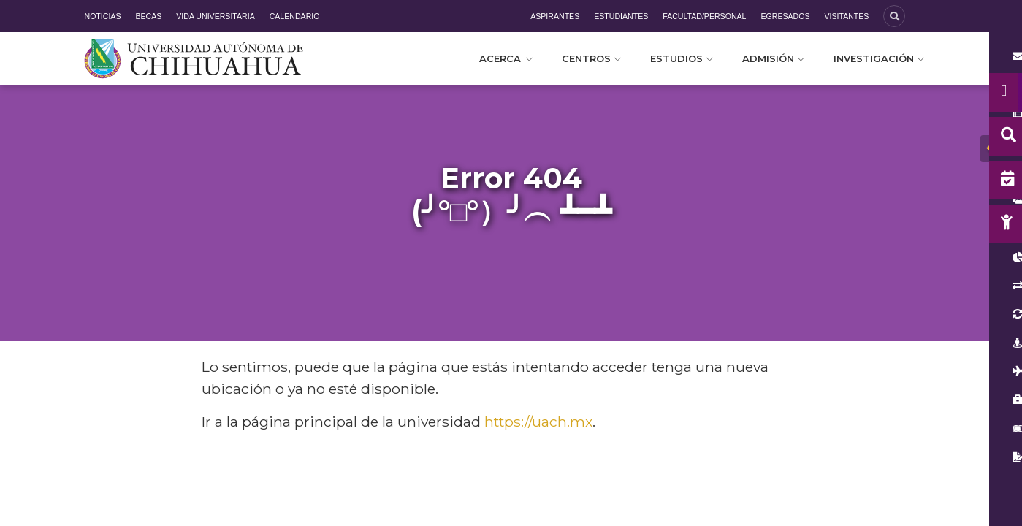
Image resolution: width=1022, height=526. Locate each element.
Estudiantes (621, 16)
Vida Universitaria (215, 16)
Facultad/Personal (704, 16)
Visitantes (846, 16)
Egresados (784, 16)
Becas (148, 16)
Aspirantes (554, 16)
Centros (591, 58)
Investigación (879, 58)
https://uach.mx (538, 421)
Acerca (506, 58)
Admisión (773, 58)
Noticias (103, 16)
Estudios (681, 58)
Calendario (295, 16)
